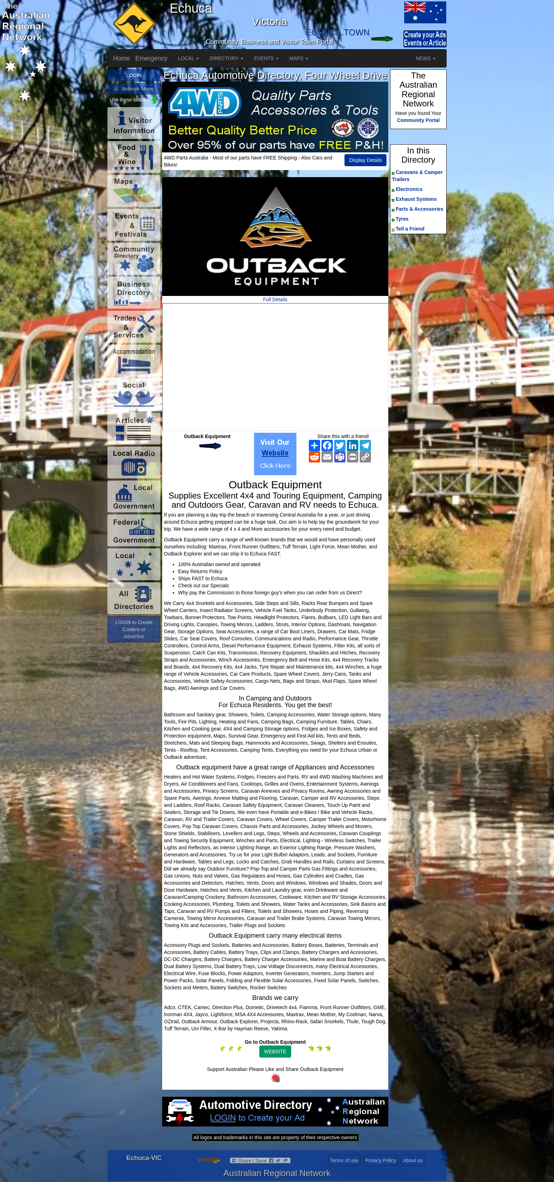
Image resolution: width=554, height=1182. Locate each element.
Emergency (151, 58)
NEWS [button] (426, 58)
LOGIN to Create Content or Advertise (133, 629)
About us (413, 1160)
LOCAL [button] (188, 58)
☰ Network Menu (133, 89)
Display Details (365, 160)
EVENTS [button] (266, 58)
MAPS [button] (298, 58)
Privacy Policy (380, 1160)
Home (121, 58)
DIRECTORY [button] (226, 58)
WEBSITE (275, 1051)
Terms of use (344, 1160)
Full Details (275, 299)
